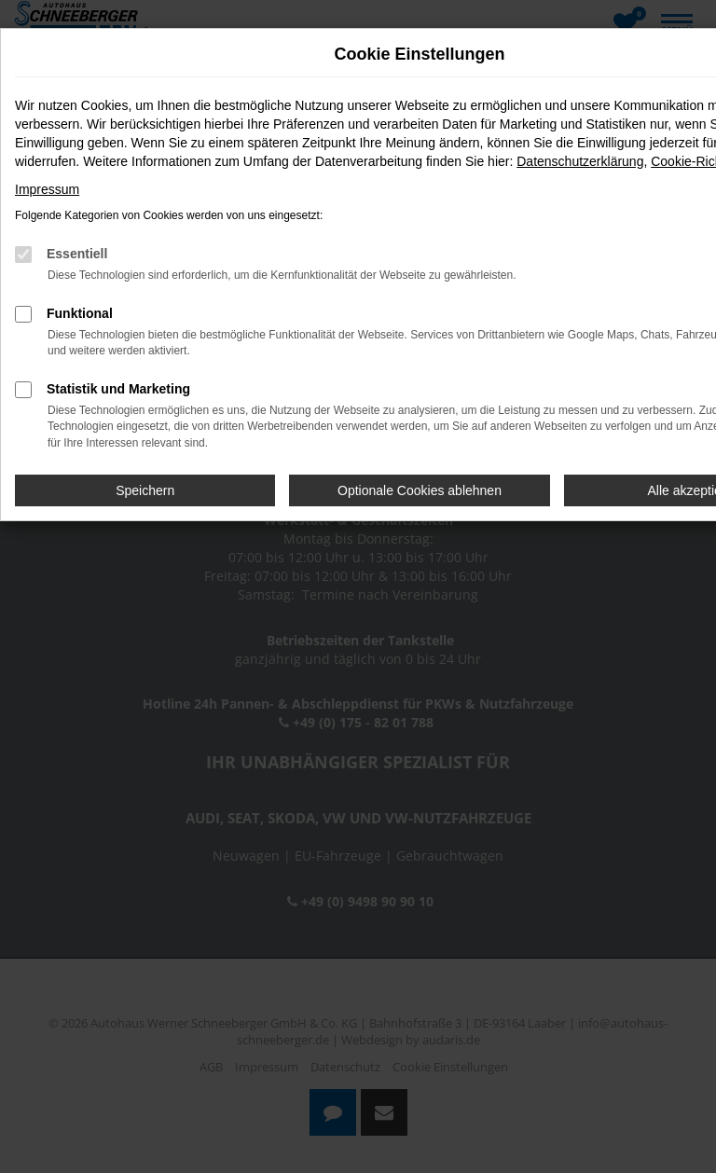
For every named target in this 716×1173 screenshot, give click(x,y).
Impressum (47, 189)
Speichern (145, 490)
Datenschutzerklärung (579, 161)
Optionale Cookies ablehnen (419, 490)
